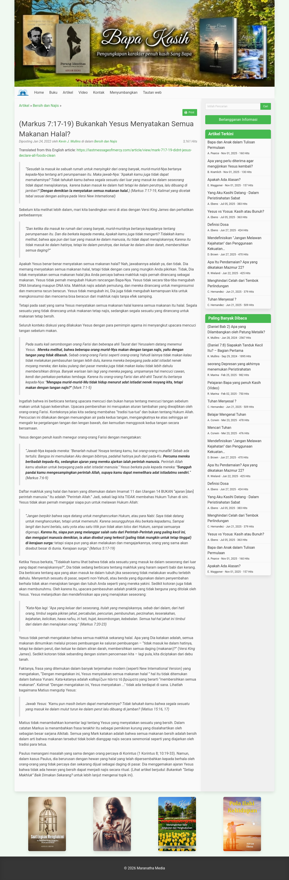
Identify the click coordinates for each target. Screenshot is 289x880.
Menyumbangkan (124, 92)
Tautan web (152, 92)
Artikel (68, 92)
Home (39, 92)
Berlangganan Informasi (238, 119)
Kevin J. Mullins (70, 141)
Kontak (98, 92)
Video (83, 92)
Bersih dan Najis (46, 105)
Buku (53, 92)
